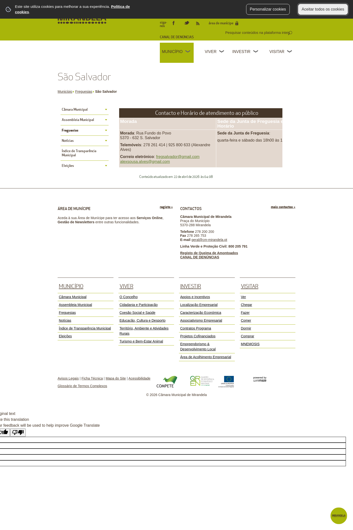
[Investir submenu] (256, 52)
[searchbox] (258, 33)
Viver (210, 52)
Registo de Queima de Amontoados (209, 253)
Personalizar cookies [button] (268, 9)
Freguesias (84, 91)
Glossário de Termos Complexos (82, 386)
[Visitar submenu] (289, 52)
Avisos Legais (68, 378)
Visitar (276, 52)
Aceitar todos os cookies (323, 9)
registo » (166, 207)
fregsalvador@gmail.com (178, 157)
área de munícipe (221, 23)
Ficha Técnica (92, 378)
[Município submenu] (188, 52)
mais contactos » (283, 207)
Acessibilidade (139, 378)
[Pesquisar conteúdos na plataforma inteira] (290, 33)
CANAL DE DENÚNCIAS (177, 37)
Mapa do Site (116, 378)
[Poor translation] (18, 432)
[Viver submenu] (221, 52)
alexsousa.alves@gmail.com (145, 161)
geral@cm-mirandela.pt (209, 240)
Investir (241, 52)
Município (172, 52)
